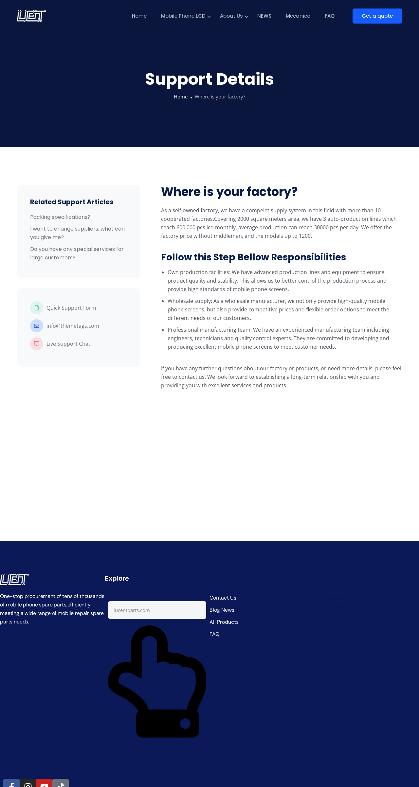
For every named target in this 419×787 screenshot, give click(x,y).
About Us (231, 15)
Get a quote (377, 15)
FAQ (330, 15)
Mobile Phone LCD (183, 15)
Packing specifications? (60, 217)
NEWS (264, 15)
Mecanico (298, 15)
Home (139, 15)
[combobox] (157, 610)
